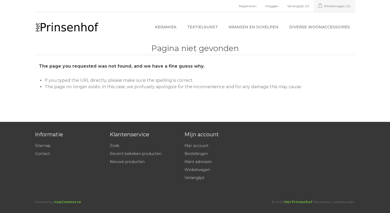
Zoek (114, 145)
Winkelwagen (197, 169)
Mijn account (196, 145)
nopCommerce (67, 202)
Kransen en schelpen (253, 27)
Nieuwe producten (127, 161)
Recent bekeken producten (135, 153)
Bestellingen (196, 153)
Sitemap (43, 145)
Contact (42, 153)
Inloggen (272, 6)
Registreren (248, 6)
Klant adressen (198, 161)
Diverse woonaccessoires (319, 27)
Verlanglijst (194, 177)
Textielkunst (202, 27)
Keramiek (165, 27)
